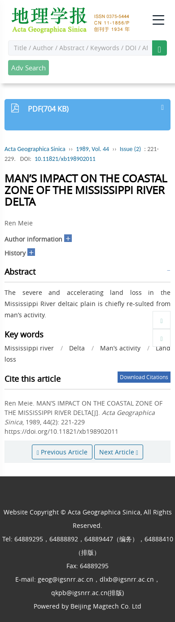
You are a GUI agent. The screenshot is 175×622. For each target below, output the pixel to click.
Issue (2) (130, 149)
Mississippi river (29, 348)
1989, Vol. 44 (92, 149)
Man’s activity (120, 348)
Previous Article (62, 452)
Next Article (118, 452)
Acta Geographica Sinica (35, 149)
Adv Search (28, 67)
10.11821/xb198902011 (65, 159)
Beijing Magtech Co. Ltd (105, 606)
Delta (77, 348)
